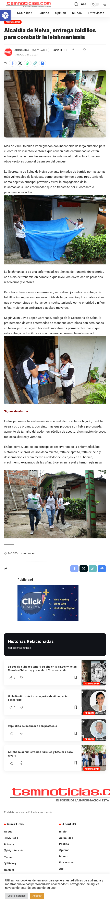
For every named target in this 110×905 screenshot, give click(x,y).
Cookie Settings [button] (17, 895)
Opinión (89, 713)
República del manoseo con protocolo (32, 725)
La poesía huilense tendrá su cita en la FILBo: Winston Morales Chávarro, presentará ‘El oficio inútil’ (42, 668)
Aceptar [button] (37, 895)
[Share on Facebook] (12, 63)
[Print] (42, 63)
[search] (76, 4)
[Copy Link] (35, 63)
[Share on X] (19, 63)
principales (27, 553)
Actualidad (13, 22)
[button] (5, 15)
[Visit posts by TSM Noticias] (8, 52)
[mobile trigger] (102, 4)
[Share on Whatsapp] (27, 63)
